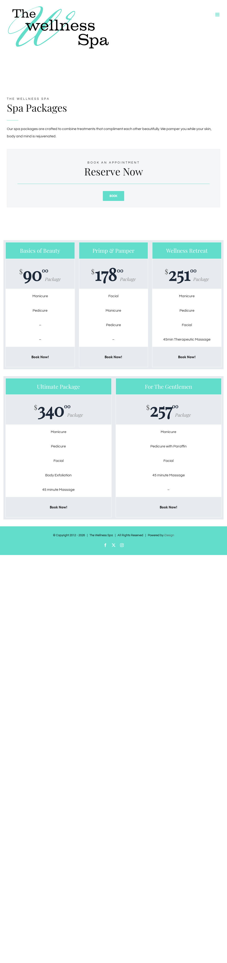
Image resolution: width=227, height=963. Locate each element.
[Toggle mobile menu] (217, 14)
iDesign (169, 535)
